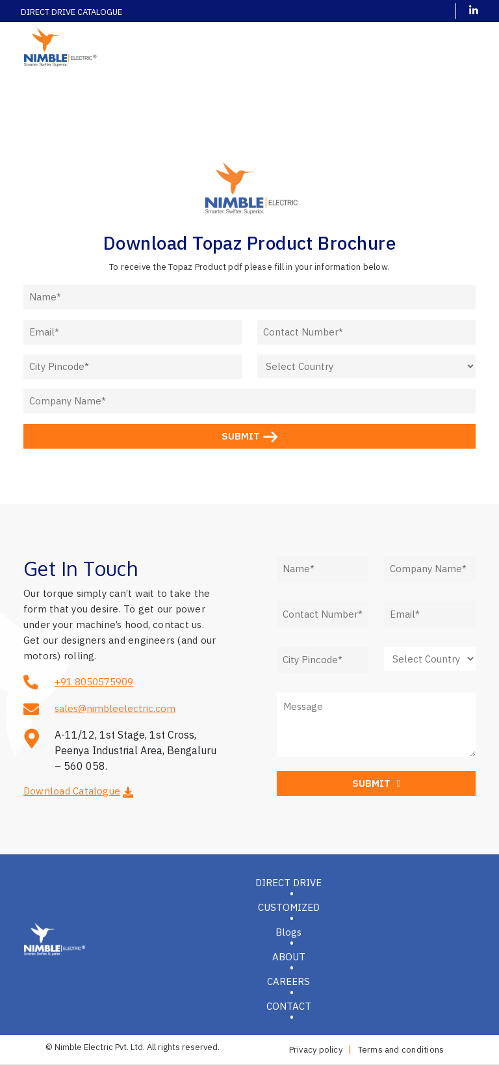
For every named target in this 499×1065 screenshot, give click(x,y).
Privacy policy (315, 1049)
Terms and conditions (401, 1049)
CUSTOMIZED (289, 907)
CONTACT (288, 1006)
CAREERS (288, 981)
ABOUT (288, 957)
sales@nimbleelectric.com (115, 708)
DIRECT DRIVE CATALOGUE (71, 12)
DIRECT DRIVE (288, 882)
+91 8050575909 (94, 682)
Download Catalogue (71, 791)
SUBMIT (249, 436)
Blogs (288, 932)
